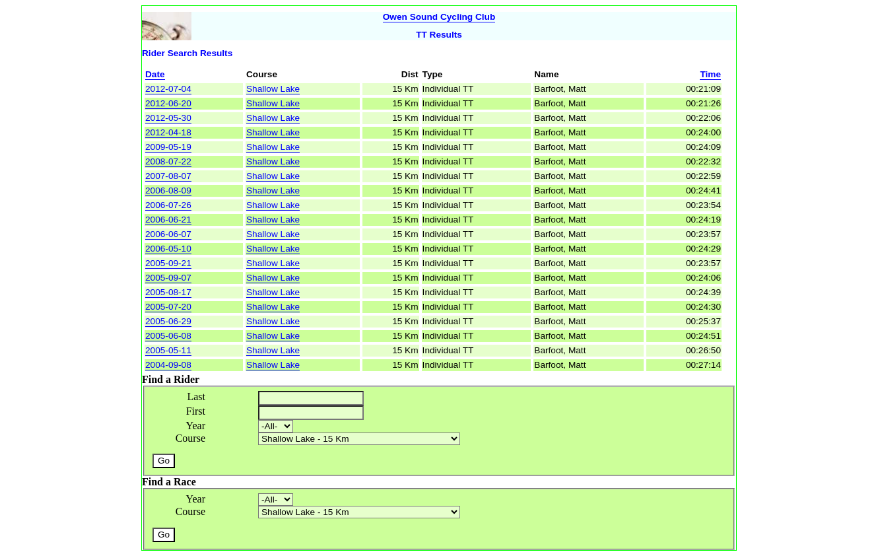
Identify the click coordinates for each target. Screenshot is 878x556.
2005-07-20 (168, 307)
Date (155, 74)
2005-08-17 (168, 292)
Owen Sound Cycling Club (439, 17)
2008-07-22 (168, 161)
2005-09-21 (168, 263)
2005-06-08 (168, 336)
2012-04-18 (168, 132)
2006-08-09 (168, 190)
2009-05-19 (168, 147)
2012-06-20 (168, 103)
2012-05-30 (168, 118)
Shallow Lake (273, 89)
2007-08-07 (168, 176)
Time (710, 74)
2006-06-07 (168, 234)
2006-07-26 (168, 205)
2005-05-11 (168, 350)
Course (190, 438)
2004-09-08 (168, 365)
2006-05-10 (168, 249)
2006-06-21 (168, 220)
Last (196, 396)
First (195, 411)
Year (195, 425)
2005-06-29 (168, 321)
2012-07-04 (168, 89)
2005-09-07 (168, 278)
